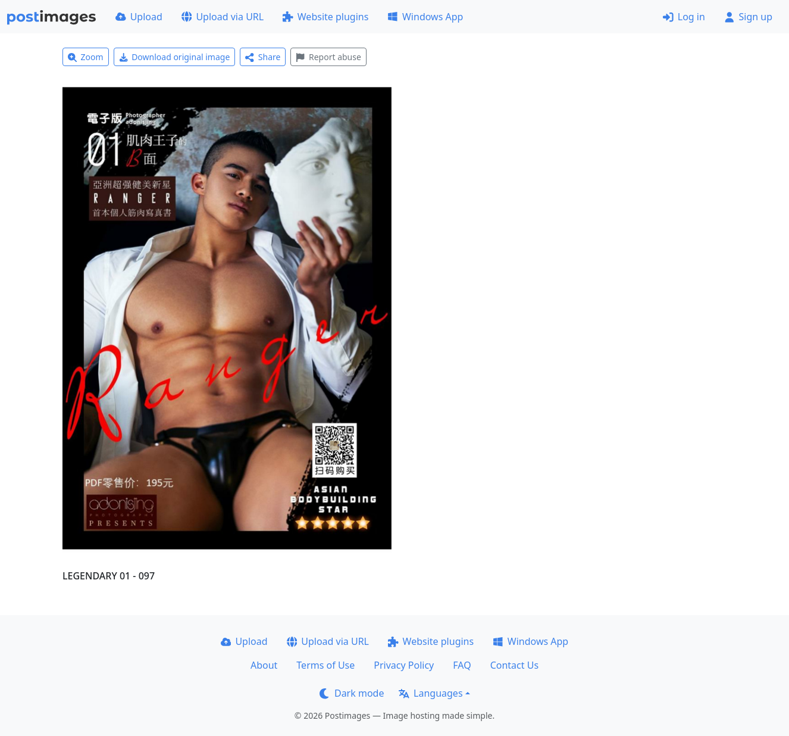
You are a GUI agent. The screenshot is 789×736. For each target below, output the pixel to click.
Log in (684, 16)
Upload (138, 16)
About (264, 665)
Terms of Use (325, 665)
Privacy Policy (404, 665)
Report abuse (328, 57)
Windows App (425, 16)
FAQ (462, 665)
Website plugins (325, 16)
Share (262, 57)
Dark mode (352, 693)
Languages (430, 693)
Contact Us (514, 665)
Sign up (748, 16)
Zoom (86, 57)
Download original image (174, 57)
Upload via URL (222, 16)
